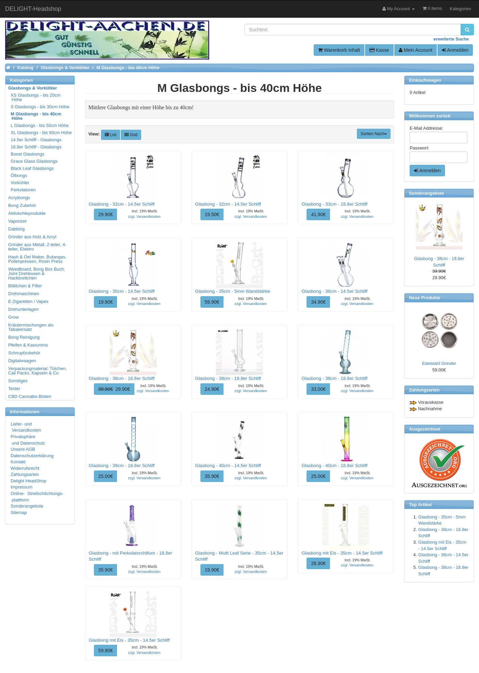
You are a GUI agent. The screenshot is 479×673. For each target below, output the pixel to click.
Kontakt (18, 461)
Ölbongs (18, 175)
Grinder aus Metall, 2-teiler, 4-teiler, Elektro (37, 247)
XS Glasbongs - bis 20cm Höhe (35, 97)
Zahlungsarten (25, 474)
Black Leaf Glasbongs (31, 168)
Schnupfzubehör (24, 352)
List (110, 134)
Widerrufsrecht (25, 468)
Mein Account (415, 50)
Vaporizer (17, 221)
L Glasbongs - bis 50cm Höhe (39, 125)
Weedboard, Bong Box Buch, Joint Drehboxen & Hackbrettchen (36, 274)
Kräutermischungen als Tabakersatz (30, 327)
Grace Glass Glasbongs (33, 161)
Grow (13, 317)
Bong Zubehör (22, 205)
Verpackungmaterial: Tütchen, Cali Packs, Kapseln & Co (37, 370)
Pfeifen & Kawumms (28, 345)
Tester (14, 388)
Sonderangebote (27, 506)
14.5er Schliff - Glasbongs (35, 139)
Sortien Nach (374, 133)
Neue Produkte (424, 297)
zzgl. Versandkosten (144, 216)
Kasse (379, 50)
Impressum (21, 487)
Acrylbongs (19, 197)
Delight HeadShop (29, 480)
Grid (131, 134)
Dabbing (16, 228)
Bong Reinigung (24, 337)
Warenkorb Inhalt (339, 50)
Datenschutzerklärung (32, 455)
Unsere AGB (23, 449)
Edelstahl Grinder (439, 363)
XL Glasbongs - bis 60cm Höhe (40, 132)
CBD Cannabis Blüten (29, 396)
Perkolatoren (22, 189)
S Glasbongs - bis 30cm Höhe (39, 106)
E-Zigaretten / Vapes (28, 301)
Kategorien (460, 8)
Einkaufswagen (425, 80)
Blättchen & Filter (25, 285)
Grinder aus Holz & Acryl (32, 236)
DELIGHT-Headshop (33, 8)
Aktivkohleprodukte (27, 213)
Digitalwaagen (22, 360)
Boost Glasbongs (26, 154)
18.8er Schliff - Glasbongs (35, 146)
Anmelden (455, 50)
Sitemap (19, 512)
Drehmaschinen (23, 293)
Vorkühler (19, 182)
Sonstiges (18, 380)
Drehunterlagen (23, 309)
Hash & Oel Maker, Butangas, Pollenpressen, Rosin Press (37, 259)
